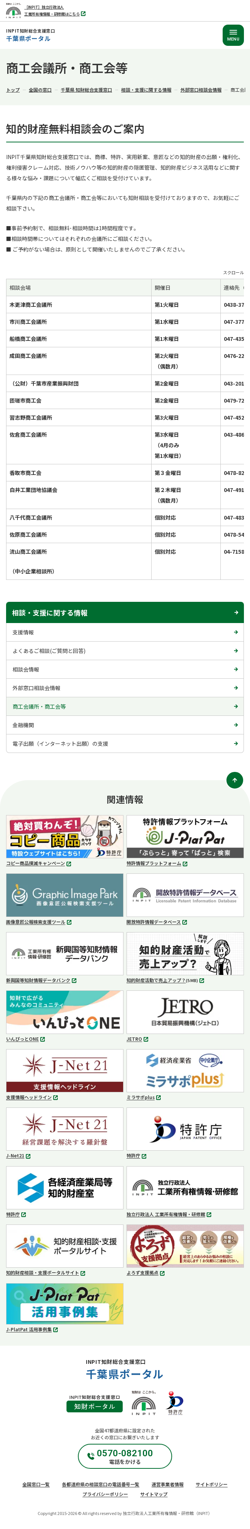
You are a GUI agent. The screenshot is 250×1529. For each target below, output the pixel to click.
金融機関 (23, 725)
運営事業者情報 (168, 1484)
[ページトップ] (235, 780)
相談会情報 (26, 669)
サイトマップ (154, 1494)
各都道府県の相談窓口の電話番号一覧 (100, 1484)
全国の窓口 (40, 89)
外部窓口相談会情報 (201, 89)
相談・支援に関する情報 (146, 89)
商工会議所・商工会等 (39, 706)
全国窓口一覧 (36, 1484)
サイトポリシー (212, 1484)
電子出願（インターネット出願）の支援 (60, 743)
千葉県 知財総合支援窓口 (86, 89)
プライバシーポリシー (105, 1494)
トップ (13, 89)
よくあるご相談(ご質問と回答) (49, 650)
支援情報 (23, 632)
